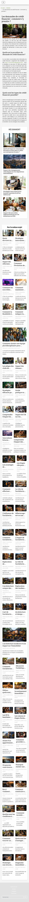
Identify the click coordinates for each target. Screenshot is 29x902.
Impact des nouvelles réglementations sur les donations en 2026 (11, 214)
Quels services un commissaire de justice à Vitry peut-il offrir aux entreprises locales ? (13, 150)
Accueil (3, 8)
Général (8, 8)
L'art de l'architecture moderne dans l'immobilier (8, 615)
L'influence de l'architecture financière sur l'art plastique (8, 516)
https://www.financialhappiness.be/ (14, 62)
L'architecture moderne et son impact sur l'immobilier (14, 645)
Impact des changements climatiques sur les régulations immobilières (13, 171)
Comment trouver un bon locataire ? (7, 841)
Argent (14, 891)
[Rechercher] (13, 897)
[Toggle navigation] (3, 2)
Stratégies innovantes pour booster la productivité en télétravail (12, 193)
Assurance (13, 886)
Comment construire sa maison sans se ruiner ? (20, 792)
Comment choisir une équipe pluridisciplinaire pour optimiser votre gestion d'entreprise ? (13, 347)
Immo (14, 889)
